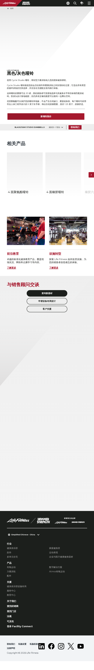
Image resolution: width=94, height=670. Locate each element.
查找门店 (11, 620)
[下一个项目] (91, 183)
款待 (9, 561)
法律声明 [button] (11, 657)
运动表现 (53, 561)
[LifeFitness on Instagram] (61, 655)
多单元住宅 (12, 565)
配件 (9, 584)
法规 (9, 625)
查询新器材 (47, 302)
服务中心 (11, 599)
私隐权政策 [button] (35, 653)
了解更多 (11, 276)
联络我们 (75, 136)
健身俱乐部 (12, 557)
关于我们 (11, 609)
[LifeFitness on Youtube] (80, 655)
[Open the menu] (89, 3)
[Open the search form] (75, 3)
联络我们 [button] (11, 653)
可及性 (10, 630)
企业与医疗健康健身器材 (61, 565)
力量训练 (11, 580)
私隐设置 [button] (22, 653)
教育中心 (11, 604)
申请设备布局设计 (47, 310)
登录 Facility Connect (20, 635)
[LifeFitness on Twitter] (71, 655)
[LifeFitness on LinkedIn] (41, 655)
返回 (10, 8)
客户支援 (47, 318)
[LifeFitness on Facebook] (51, 655)
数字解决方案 (55, 576)
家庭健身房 (54, 557)
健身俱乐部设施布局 (16, 595)
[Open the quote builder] (82, 3)
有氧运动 (11, 576)
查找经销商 (12, 615)
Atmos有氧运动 (57, 580)
